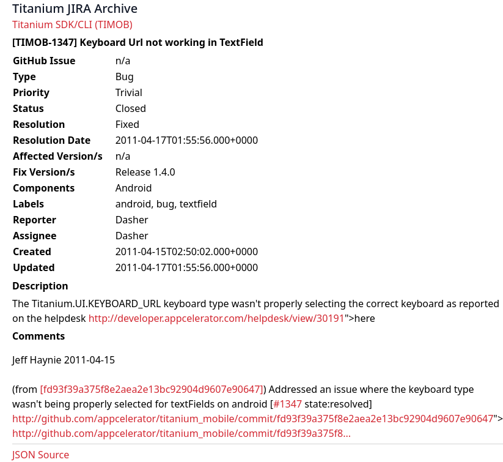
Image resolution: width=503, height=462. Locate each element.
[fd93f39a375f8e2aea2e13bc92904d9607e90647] (151, 389)
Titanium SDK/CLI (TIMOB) (72, 24)
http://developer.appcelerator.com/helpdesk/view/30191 (217, 318)
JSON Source (40, 454)
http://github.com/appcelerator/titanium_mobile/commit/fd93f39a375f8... (181, 433)
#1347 (287, 404)
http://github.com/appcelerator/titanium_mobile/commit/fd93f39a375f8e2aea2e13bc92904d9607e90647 (252, 418)
